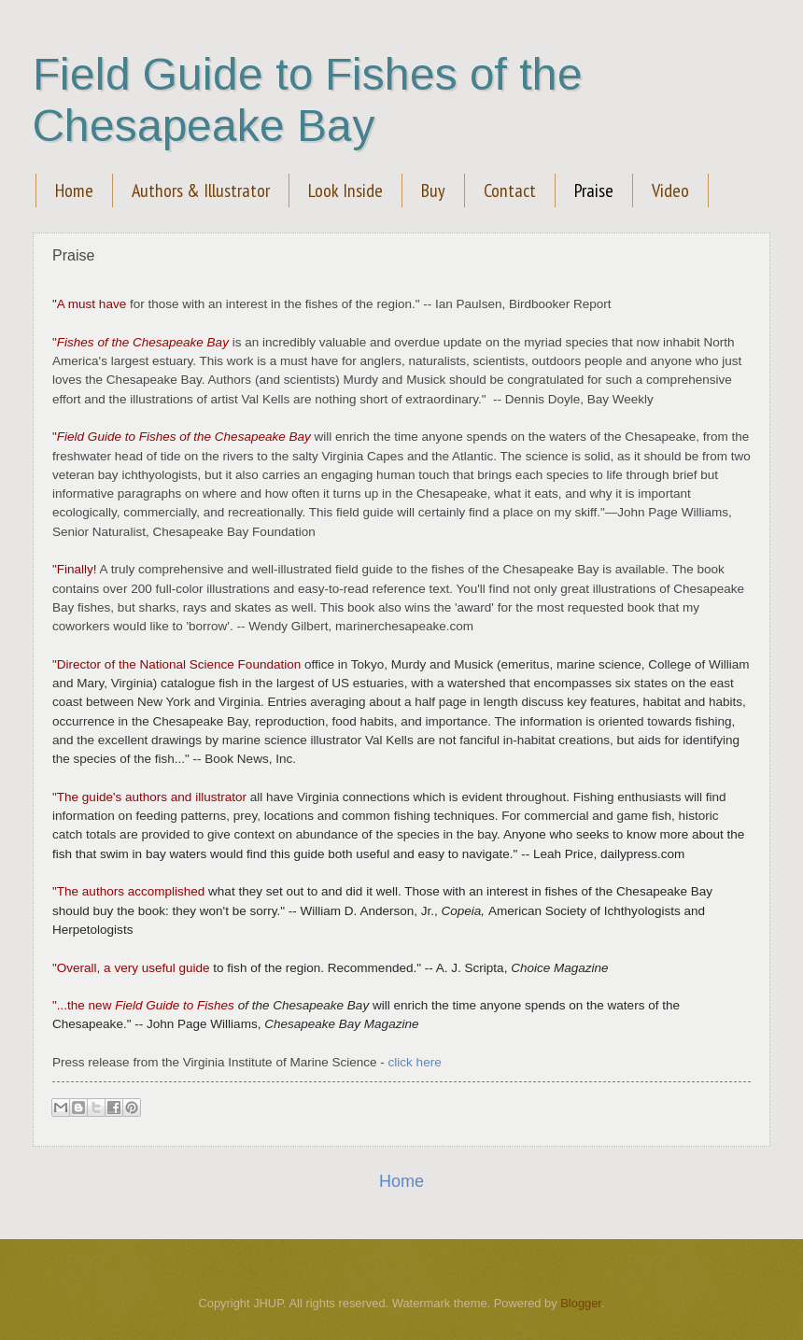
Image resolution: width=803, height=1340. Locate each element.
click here (415, 1062)
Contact (510, 190)
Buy (433, 190)
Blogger (580, 1303)
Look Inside (345, 190)
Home (74, 190)
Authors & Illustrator (201, 190)
